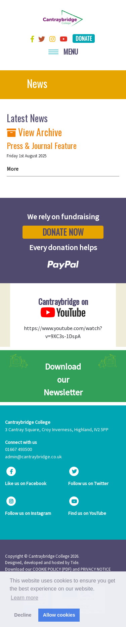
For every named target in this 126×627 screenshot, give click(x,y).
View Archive (34, 132)
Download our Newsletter (63, 379)
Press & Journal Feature (42, 145)
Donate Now (63, 232)
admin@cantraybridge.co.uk (33, 457)
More (12, 168)
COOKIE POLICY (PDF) (52, 569)
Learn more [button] (24, 598)
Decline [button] (22, 615)
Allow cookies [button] (59, 615)
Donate (84, 38)
